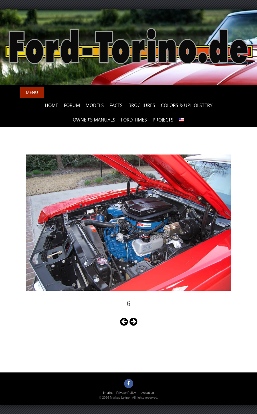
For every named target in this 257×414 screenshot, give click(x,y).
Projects (163, 120)
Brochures (141, 105)
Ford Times (134, 120)
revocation (146, 392)
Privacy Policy (126, 392)
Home (51, 105)
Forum (72, 105)
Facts (116, 105)
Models (95, 105)
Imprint (108, 392)
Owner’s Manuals (94, 120)
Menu (32, 92)
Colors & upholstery (187, 105)
